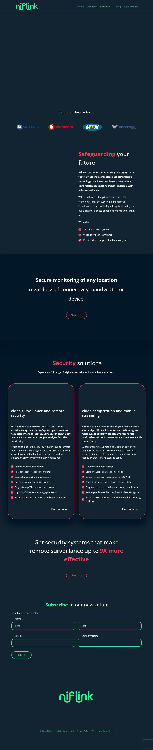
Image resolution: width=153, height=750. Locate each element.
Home (81, 7)
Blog (118, 7)
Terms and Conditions (102, 731)
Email (18, 636)
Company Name (89, 635)
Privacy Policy (83, 731)
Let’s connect (131, 7)
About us (92, 7)
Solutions (105, 7)
